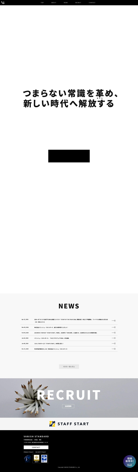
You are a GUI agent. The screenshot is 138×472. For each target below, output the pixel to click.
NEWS (66, 2)
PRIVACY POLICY (29, 452)
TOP (42, 2)
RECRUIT (78, 2)
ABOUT (53, 2)
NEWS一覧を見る (69, 366)
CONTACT (92, 2)
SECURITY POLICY (40, 452)
